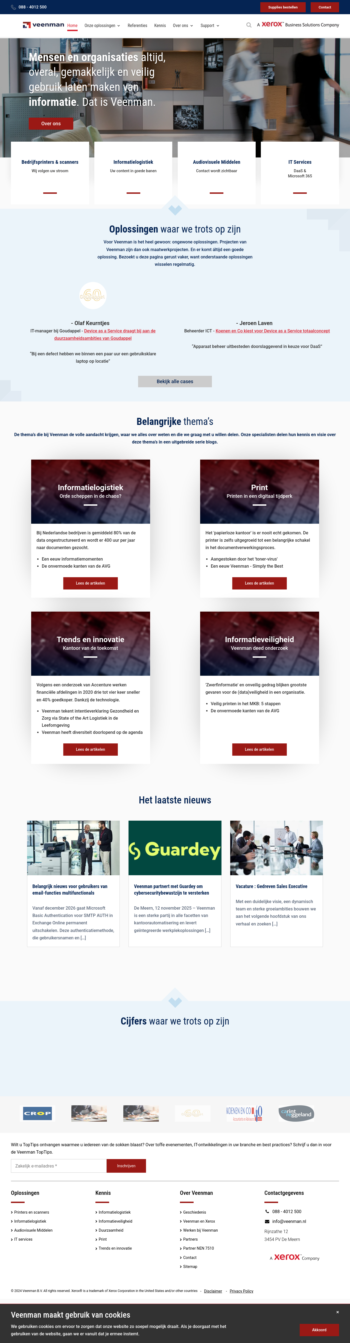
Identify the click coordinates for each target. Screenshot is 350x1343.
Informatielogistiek (30, 1221)
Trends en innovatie (115, 1248)
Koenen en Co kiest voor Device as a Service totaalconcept (273, 330)
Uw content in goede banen (133, 171)
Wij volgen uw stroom (50, 171)
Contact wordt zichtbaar (216, 171)
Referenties (137, 25)
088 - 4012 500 (32, 7)
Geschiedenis (194, 1212)
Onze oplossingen (99, 25)
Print (103, 1239)
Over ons (180, 25)
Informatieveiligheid (115, 1221)
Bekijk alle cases (175, 381)
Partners (190, 1239)
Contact (325, 7)
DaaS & (300, 171)
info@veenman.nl (285, 1221)
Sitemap (190, 1267)
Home (72, 25)
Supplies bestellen (283, 7)
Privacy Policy (241, 1291)
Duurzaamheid (111, 1230)
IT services (23, 1239)
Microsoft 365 (300, 176)
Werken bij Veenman (200, 1230)
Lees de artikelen (90, 583)
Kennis (160, 25)
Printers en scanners (31, 1212)
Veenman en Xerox (199, 1221)
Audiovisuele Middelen (33, 1230)
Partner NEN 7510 (198, 1248)
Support (207, 25)
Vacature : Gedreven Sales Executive (271, 886)
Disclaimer (213, 1291)
